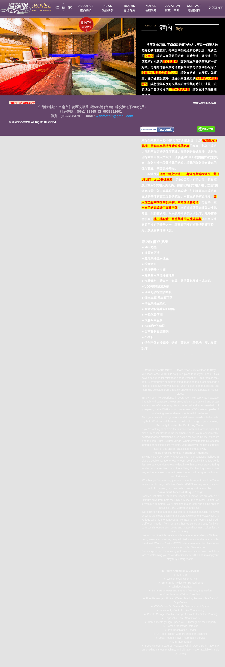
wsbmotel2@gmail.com (114, 116)
